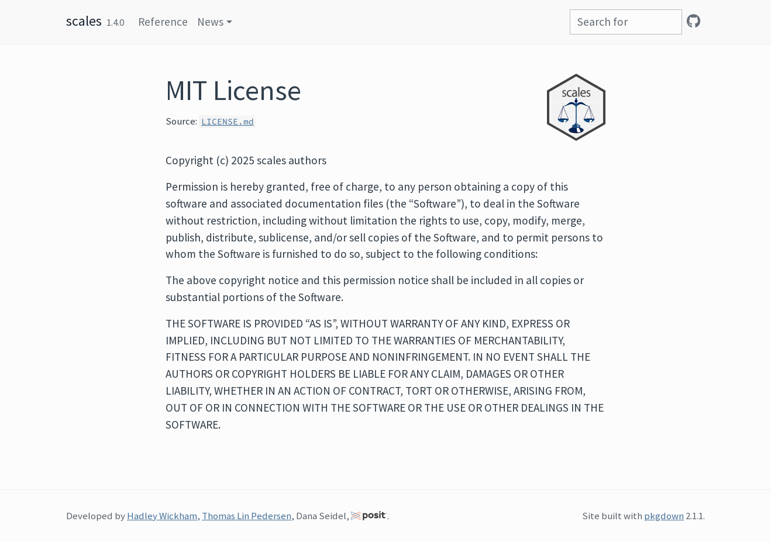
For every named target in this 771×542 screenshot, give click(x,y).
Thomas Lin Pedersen (246, 515)
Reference (163, 22)
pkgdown (664, 515)
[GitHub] (693, 21)
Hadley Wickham (162, 515)
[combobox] (626, 21)
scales (84, 21)
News (210, 22)
